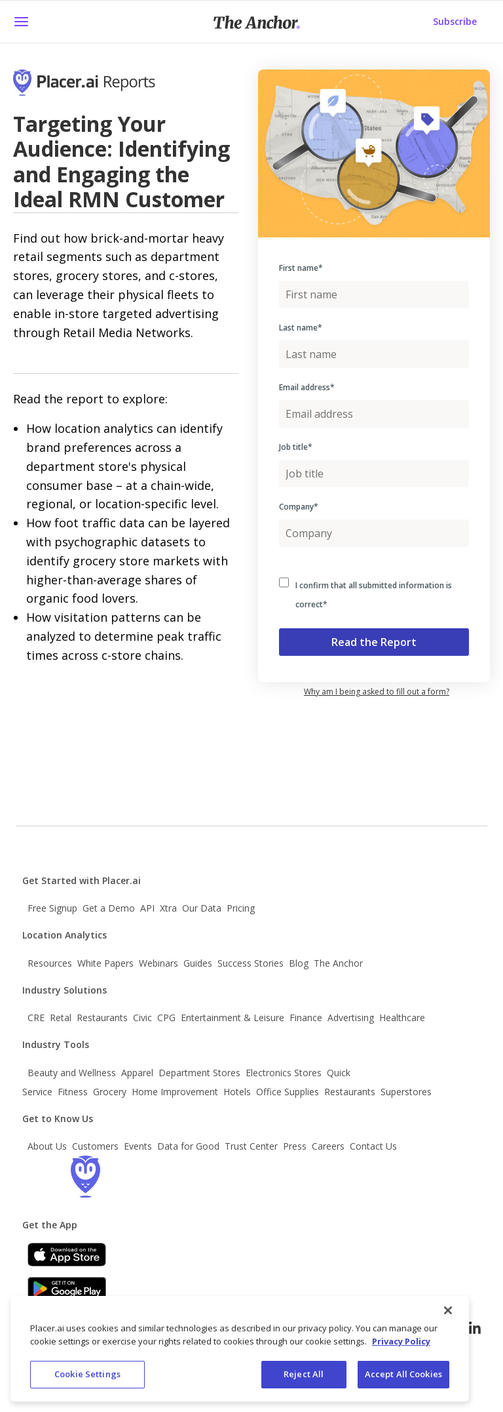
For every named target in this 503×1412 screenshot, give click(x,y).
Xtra (168, 908)
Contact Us (373, 1146)
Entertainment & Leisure (232, 1017)
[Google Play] (67, 1289)
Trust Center (251, 1146)
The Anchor (338, 963)
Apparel (137, 1072)
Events (138, 1146)
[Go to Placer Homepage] (103, 90)
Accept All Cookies (403, 1374)
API (147, 908)
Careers (328, 1146)
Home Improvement (175, 1091)
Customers (95, 1146)
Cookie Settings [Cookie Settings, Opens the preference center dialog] (87, 1374)
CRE (36, 1017)
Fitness (73, 1091)
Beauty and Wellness (72, 1072)
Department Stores (199, 1072)
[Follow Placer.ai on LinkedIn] (475, 1327)
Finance (305, 1017)
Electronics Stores (284, 1072)
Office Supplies (287, 1091)
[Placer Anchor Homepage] (257, 21)
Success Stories (250, 963)
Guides (197, 963)
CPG (166, 1017)
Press (295, 1146)
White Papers (105, 963)
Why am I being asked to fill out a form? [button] (376, 691)
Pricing (241, 908)
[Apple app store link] (67, 1254)
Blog (298, 963)
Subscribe (455, 21)
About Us (47, 1146)
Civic (142, 1017)
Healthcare (402, 1017)
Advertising (350, 1017)
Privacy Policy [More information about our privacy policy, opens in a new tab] (401, 1341)
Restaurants (102, 1017)
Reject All (304, 1374)
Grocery (109, 1091)
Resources (50, 963)
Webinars (158, 963)
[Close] (448, 1310)
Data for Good (188, 1146)
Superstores (406, 1091)
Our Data (201, 908)
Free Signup (52, 908)
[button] (21, 22)
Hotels (237, 1091)
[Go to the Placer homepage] (85, 1177)
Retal (60, 1017)
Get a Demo (109, 908)
